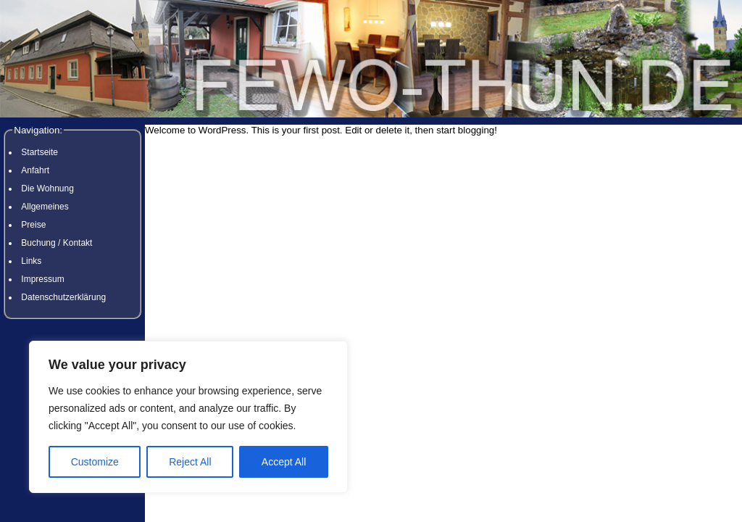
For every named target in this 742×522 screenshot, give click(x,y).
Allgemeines (44, 207)
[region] (188, 417)
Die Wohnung (47, 188)
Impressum (42, 279)
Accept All (284, 462)
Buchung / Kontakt (56, 243)
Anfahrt (35, 170)
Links (31, 261)
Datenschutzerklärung (63, 297)
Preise (33, 225)
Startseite (39, 152)
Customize (95, 462)
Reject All (190, 462)
